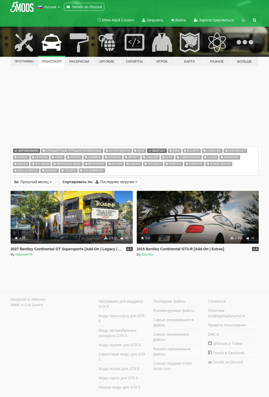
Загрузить (152, 20)
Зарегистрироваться (214, 20)
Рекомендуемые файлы (173, 310)
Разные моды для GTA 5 (119, 387)
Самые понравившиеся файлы (173, 322)
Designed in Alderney (28, 299)
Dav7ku (147, 254)
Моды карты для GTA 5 (118, 378)
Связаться (217, 301)
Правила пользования (227, 325)
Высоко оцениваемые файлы (172, 351)
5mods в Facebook (226, 352)
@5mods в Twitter (225, 343)
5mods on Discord (225, 362)
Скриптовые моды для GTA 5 (121, 357)
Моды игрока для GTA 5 (118, 369)
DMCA (213, 334)
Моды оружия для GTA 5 (119, 345)
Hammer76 (24, 254)
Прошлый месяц (33, 182)
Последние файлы (169, 301)
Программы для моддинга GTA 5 (120, 304)
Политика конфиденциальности (226, 313)
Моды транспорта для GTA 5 (121, 318)
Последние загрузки (100, 182)
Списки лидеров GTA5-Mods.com (173, 366)
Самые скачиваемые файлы (171, 337)
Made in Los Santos (27, 305)
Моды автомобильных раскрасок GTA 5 (117, 333)
